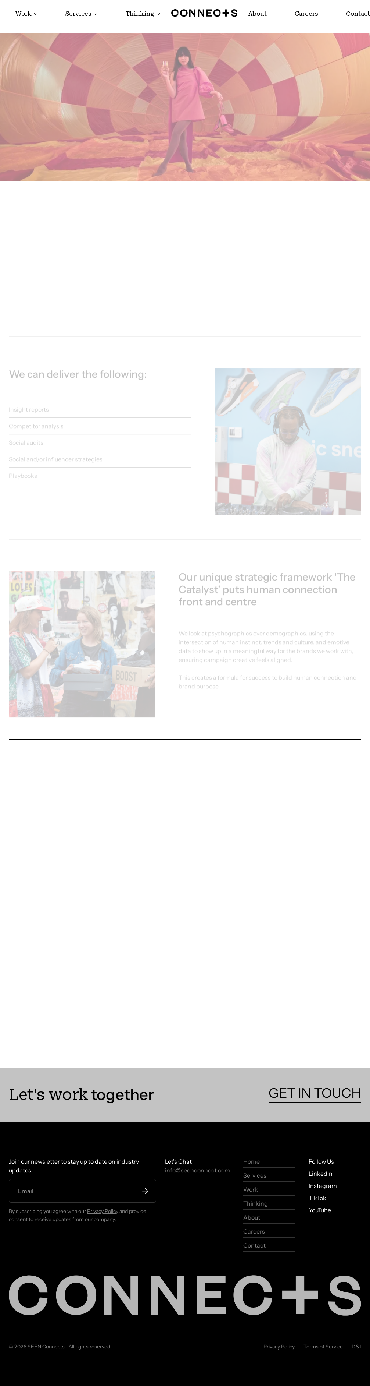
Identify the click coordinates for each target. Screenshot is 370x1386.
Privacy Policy (102, 1211)
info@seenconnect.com (197, 1170)
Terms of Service (323, 1346)
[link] (26, 14)
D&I (356, 1346)
